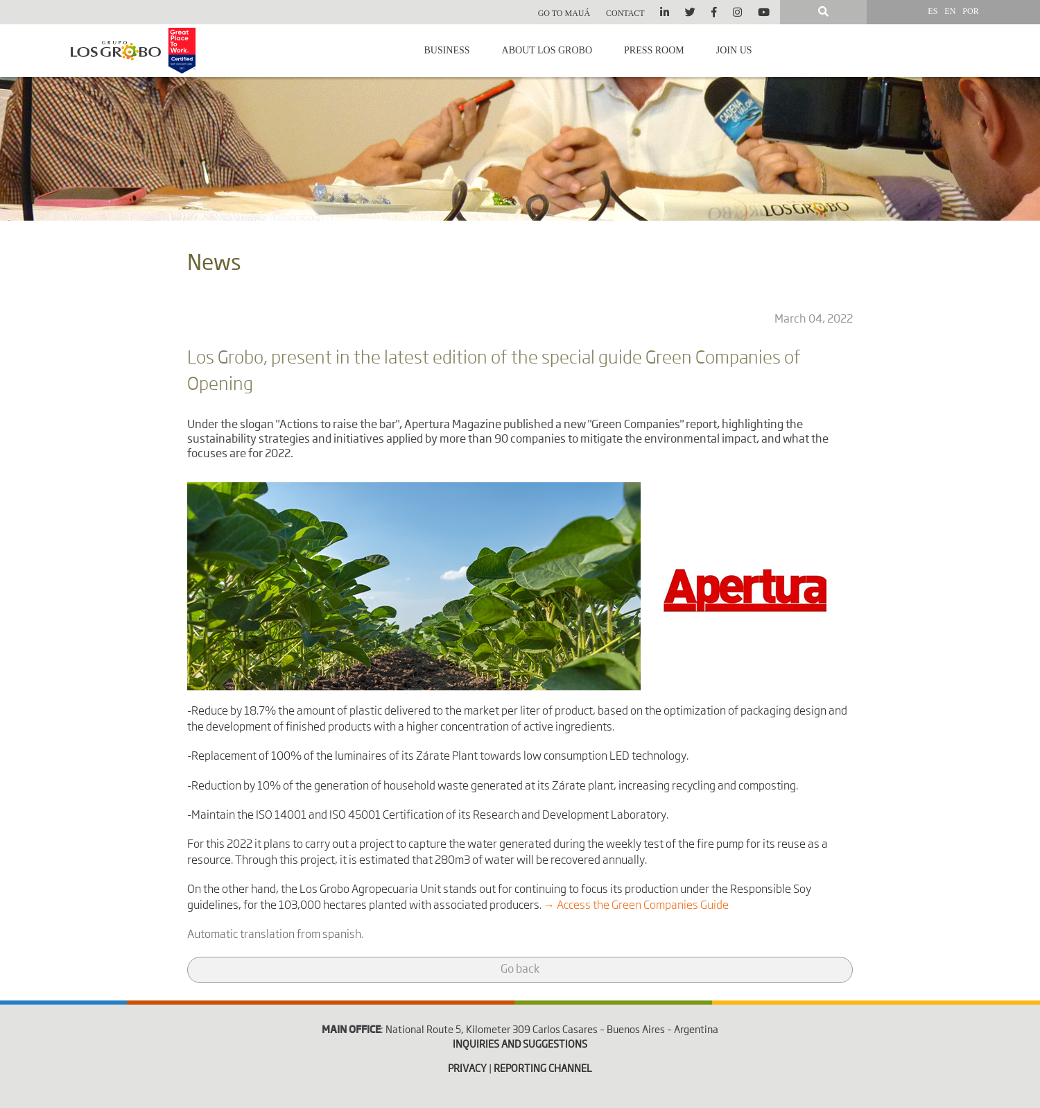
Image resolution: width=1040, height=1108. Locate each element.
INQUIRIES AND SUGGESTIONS (520, 1045)
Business (446, 50)
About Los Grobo (547, 50)
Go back (520, 969)
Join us (734, 50)
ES (932, 11)
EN (949, 11)
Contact (625, 13)
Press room (654, 50)
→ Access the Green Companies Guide (636, 906)
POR (970, 11)
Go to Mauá (564, 13)
